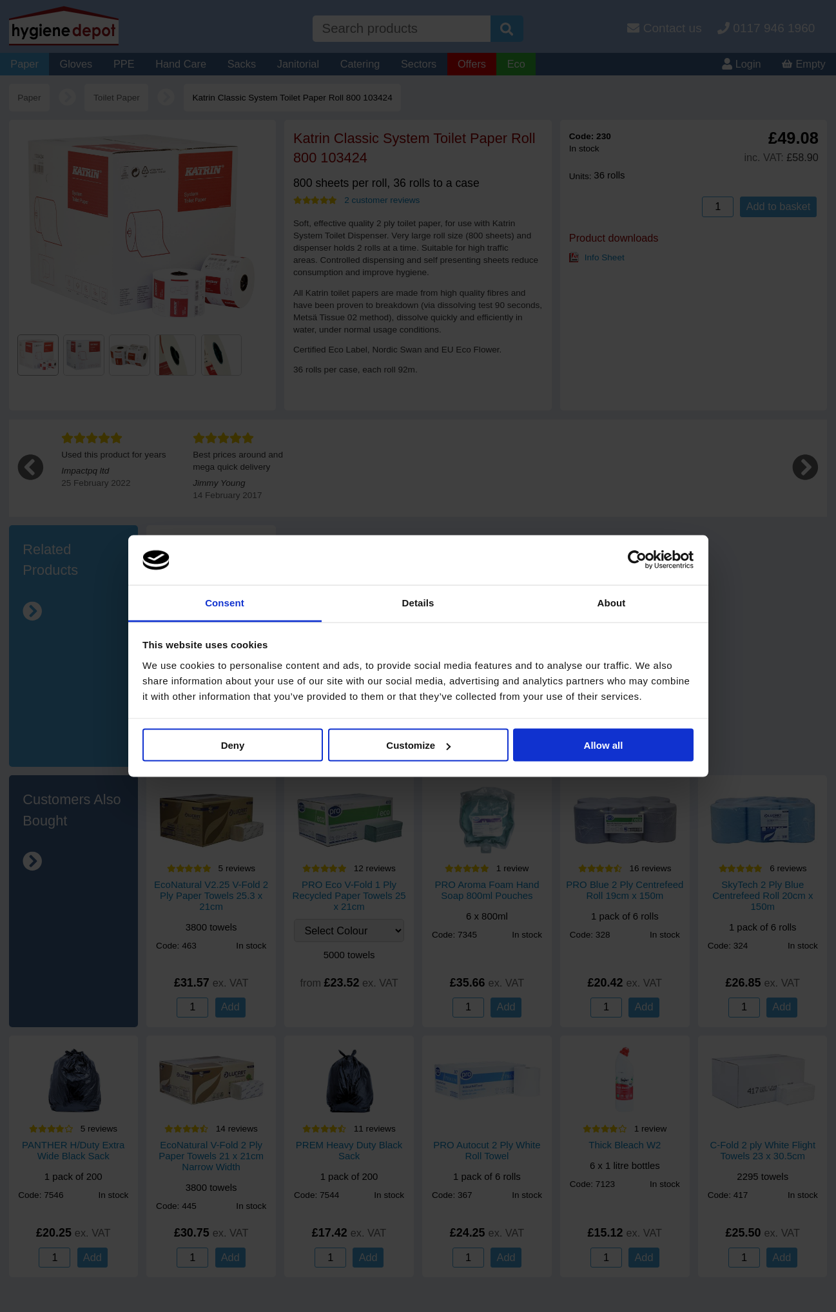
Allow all (603, 745)
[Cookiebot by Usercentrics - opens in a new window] (637, 560)
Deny (233, 745)
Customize (418, 745)
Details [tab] (418, 602)
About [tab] (612, 602)
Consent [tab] (224, 602)
